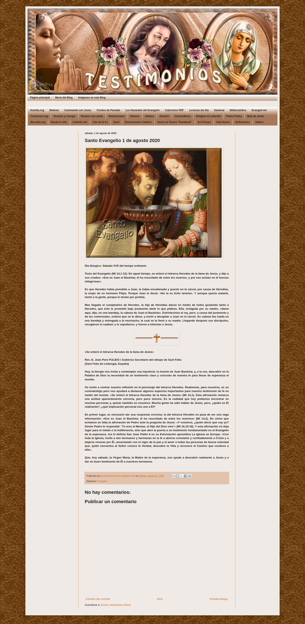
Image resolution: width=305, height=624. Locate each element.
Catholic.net (80, 122)
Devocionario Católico (138, 122)
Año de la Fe (100, 122)
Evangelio (102, 481)
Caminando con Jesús (77, 110)
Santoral (219, 110)
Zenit (116, 122)
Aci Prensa (204, 122)
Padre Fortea (233, 116)
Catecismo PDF (174, 110)
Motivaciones (116, 116)
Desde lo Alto (59, 122)
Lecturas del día (199, 110)
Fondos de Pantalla (108, 110)
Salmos (149, 116)
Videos (259, 122)
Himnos (134, 116)
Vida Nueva (223, 122)
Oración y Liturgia (64, 116)
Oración (164, 116)
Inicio (160, 599)
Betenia (54, 110)
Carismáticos (182, 116)
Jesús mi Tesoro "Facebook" (174, 122)
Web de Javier (255, 116)
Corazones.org (39, 116)
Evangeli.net (259, 110)
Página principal (40, 97)
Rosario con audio (92, 116)
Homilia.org (37, 110)
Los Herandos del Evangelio (143, 110)
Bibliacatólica (238, 110)
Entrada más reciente (98, 599)
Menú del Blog (64, 97)
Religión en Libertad (208, 116)
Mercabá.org (37, 122)
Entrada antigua (219, 599)
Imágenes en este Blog (92, 97)
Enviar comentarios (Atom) (116, 604)
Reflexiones (242, 122)
